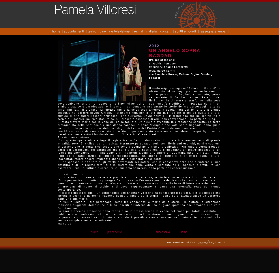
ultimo (184, 232)
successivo (163, 232)
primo (94, 232)
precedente (114, 232)
